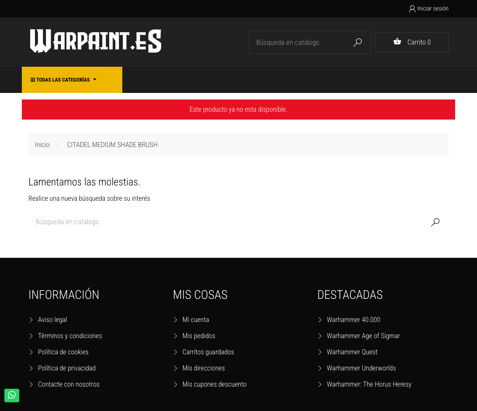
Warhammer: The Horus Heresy (369, 384)
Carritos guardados (209, 352)
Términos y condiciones (70, 336)
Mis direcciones (204, 368)
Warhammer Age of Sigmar (363, 336)
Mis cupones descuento (215, 384)
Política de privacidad (67, 368)
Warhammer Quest (352, 352)
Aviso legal (52, 319)
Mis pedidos (199, 336)
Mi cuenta (196, 319)
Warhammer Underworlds (361, 368)
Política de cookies (63, 352)
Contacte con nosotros (69, 384)
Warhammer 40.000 (353, 319)
